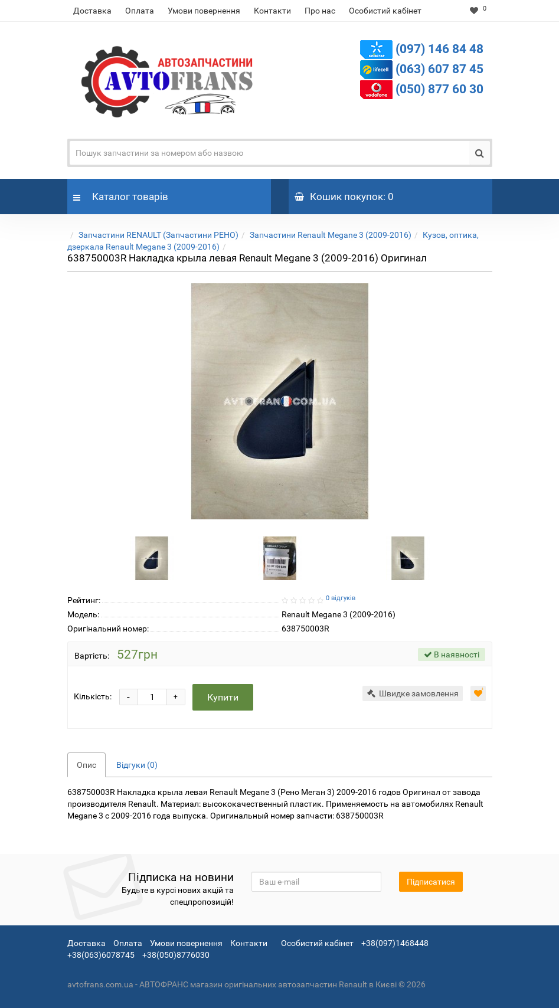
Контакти (272, 10)
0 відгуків (340, 598)
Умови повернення (204, 10)
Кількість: (93, 696)
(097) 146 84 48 (439, 49)
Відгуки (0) (137, 765)
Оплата (139, 10)
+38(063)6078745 (101, 955)
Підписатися (431, 881)
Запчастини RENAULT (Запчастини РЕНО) (158, 235)
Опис (86, 765)
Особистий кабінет (385, 10)
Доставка (92, 10)
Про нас (320, 10)
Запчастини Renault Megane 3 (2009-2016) (330, 235)
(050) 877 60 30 (439, 89)
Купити (223, 697)
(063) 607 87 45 (439, 69)
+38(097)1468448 (395, 943)
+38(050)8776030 (176, 955)
